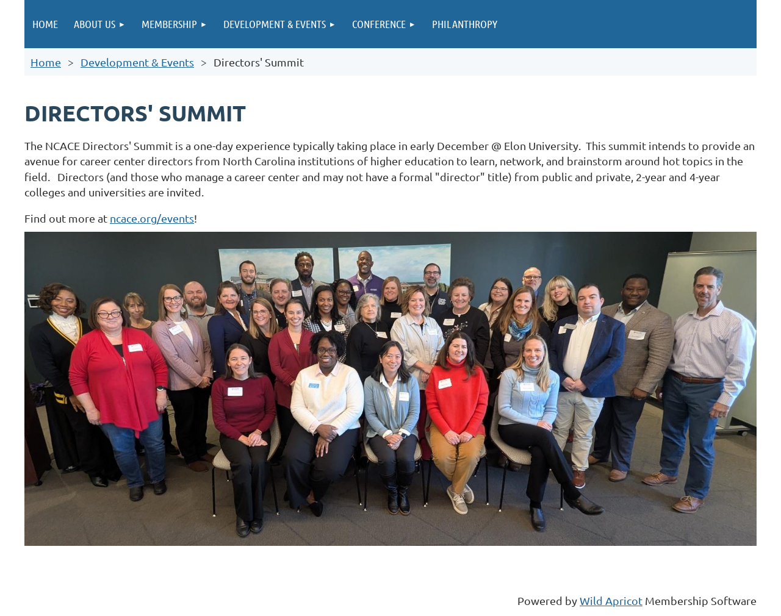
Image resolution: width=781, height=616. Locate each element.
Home (46, 62)
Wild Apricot (611, 600)
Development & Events (137, 62)
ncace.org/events (152, 218)
